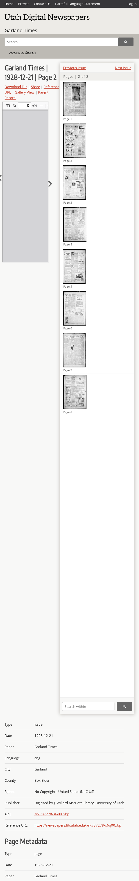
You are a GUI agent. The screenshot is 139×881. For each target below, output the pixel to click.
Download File (16, 86)
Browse (23, 4)
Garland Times (21, 30)
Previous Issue (74, 67)
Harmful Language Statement (77, 4)
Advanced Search (22, 52)
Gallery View (24, 92)
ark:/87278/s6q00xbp (51, 814)
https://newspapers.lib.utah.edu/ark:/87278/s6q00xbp (77, 825)
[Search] (61, 42)
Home (9, 4)
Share (35, 86)
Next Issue (123, 67)
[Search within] (88, 706)
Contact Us (42, 4)
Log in (132, 4)
